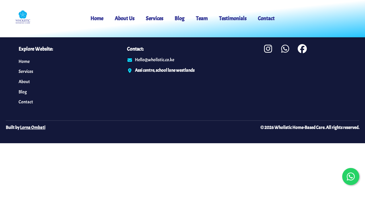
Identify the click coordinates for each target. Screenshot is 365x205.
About (24, 82)
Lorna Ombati (32, 127)
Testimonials (232, 18)
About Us (124, 18)
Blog (179, 18)
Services (154, 18)
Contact (266, 18)
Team (202, 18)
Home (96, 18)
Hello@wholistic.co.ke (154, 60)
